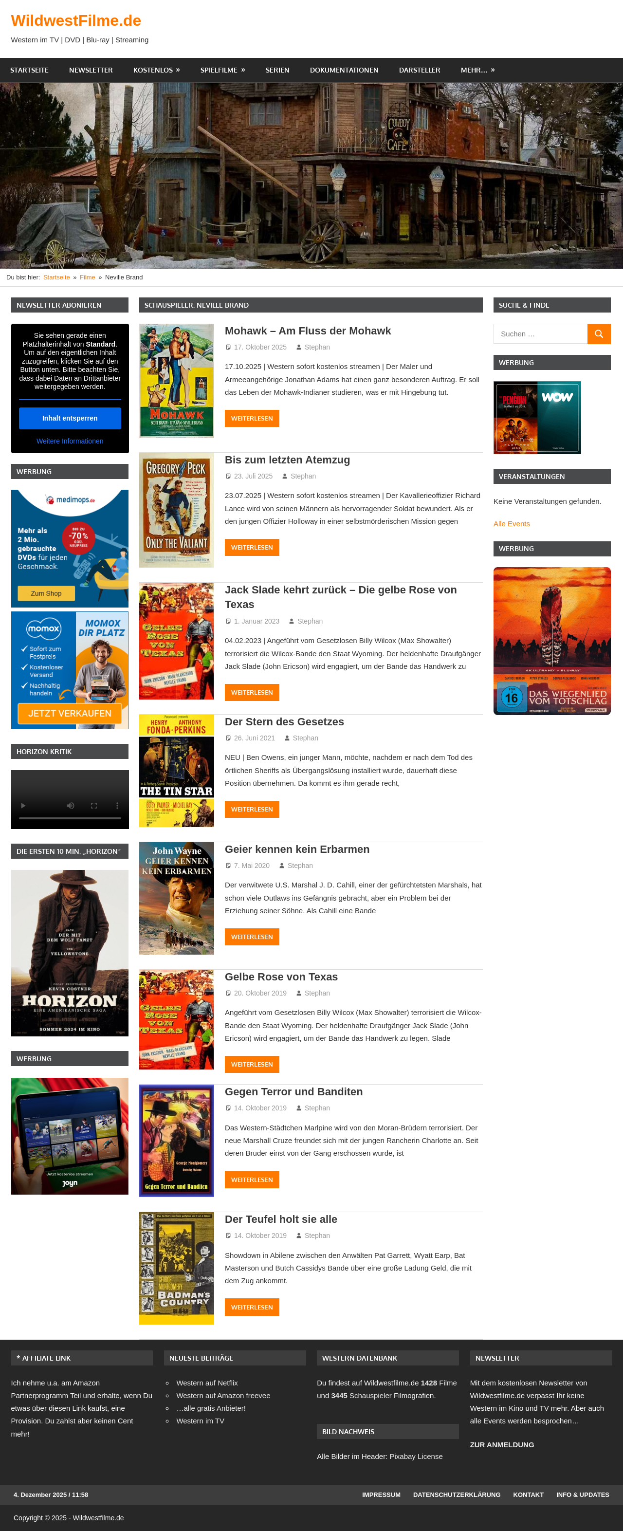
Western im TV (200, 1421)
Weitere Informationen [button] (70, 440)
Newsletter (91, 70)
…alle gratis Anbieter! (211, 1408)
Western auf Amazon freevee (223, 1395)
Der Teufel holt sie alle (281, 1219)
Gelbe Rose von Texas (281, 977)
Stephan (317, 347)
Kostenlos (153, 70)
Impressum (381, 1494)
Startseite (29, 70)
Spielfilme (219, 70)
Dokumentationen (344, 70)
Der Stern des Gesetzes (285, 722)
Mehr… (474, 70)
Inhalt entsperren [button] (69, 418)
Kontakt (528, 1494)
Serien (278, 70)
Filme (439, 1383)
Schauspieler (361, 1395)
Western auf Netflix (207, 1383)
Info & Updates (582, 1494)
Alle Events (512, 523)
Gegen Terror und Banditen (294, 1092)
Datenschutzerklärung (457, 1494)
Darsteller (419, 70)
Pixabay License (415, 1456)
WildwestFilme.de (76, 20)
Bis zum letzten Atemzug (287, 460)
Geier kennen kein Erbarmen (297, 849)
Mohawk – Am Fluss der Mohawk (308, 331)
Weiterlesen (252, 418)
